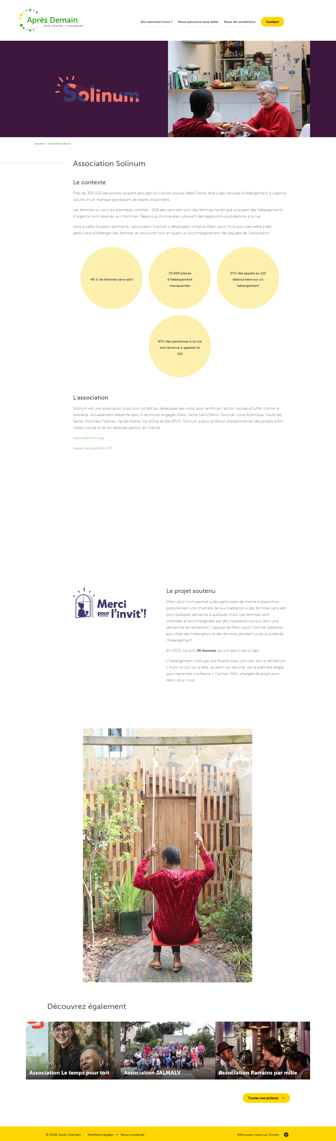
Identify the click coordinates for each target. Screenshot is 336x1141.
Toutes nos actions (263, 1098)
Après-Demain (69, 1135)
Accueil (39, 143)
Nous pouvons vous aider (198, 22)
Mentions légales (101, 1135)
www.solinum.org (88, 438)
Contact (272, 22)
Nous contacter (133, 1135)
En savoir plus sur (73, 1050)
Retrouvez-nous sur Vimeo (258, 1135)
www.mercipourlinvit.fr (92, 448)
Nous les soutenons (239, 22)
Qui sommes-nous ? (157, 22)
